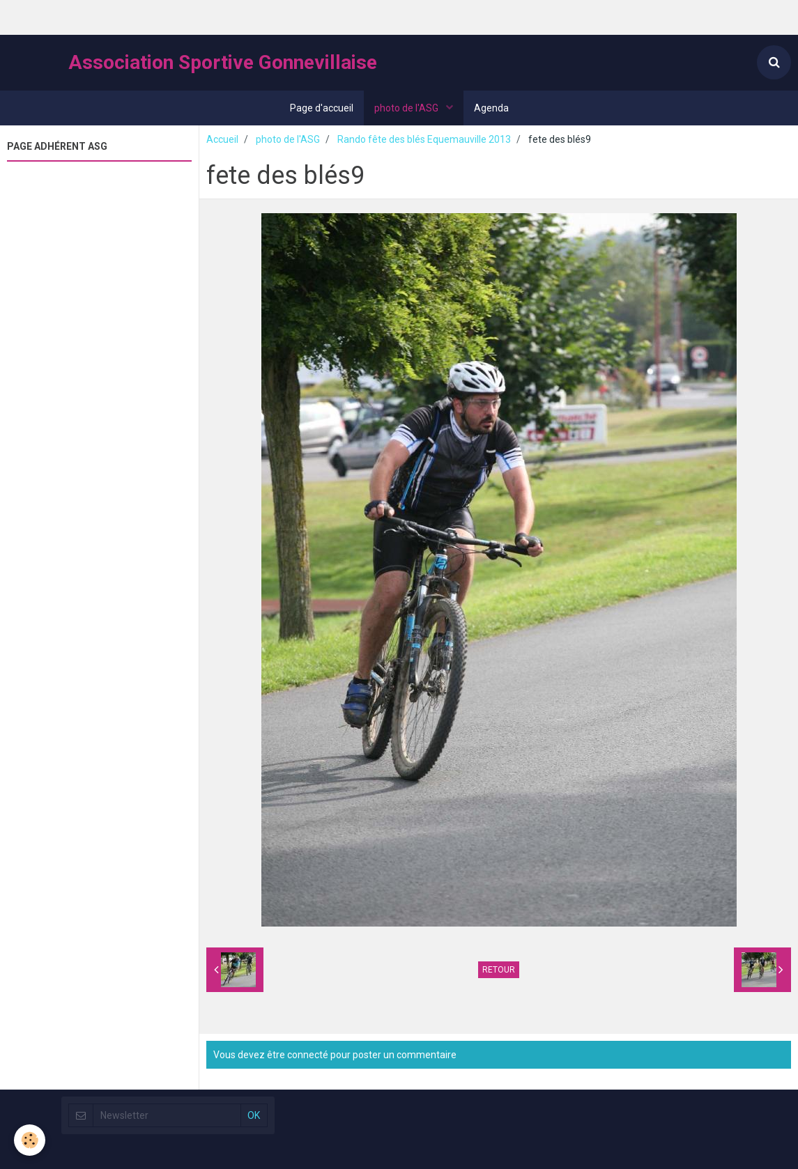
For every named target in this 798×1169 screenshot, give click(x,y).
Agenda (491, 108)
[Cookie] (29, 1140)
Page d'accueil (321, 108)
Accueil (222, 139)
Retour (498, 970)
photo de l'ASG (407, 108)
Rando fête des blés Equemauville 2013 (424, 139)
